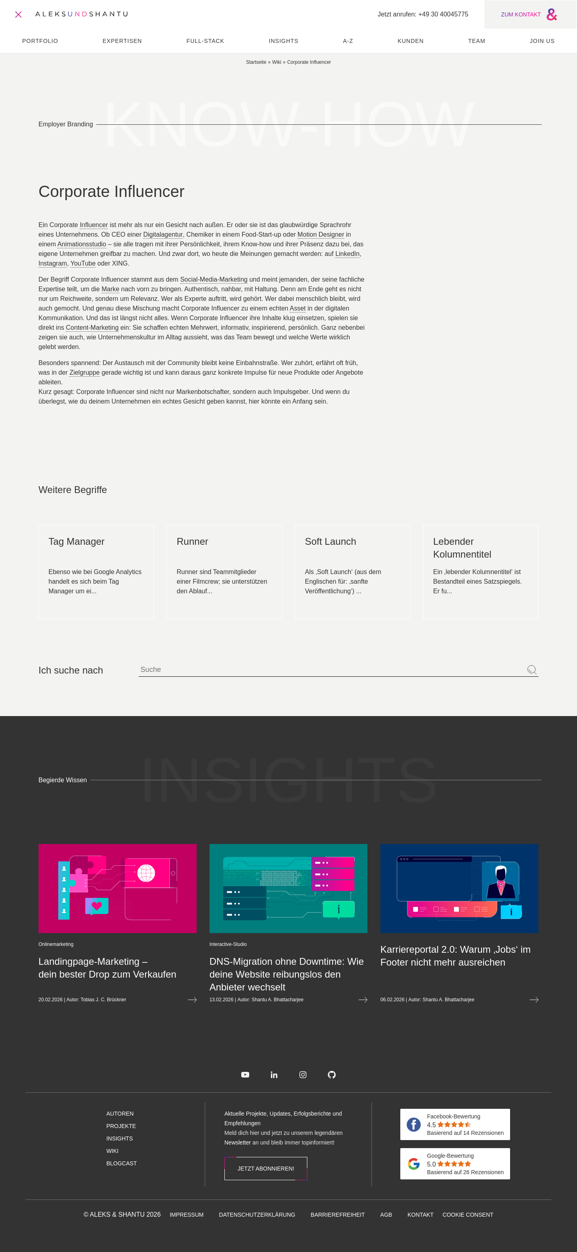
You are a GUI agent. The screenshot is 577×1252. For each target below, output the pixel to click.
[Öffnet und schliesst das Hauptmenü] (18, 14)
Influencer (94, 224)
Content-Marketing (92, 327)
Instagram (52, 263)
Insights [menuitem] (284, 41)
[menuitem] (245, 1075)
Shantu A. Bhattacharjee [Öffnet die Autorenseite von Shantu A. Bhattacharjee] (248, 999)
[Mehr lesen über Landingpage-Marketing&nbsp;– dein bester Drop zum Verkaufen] (88, 968)
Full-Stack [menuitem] (205, 41)
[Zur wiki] (276, 61)
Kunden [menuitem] (410, 41)
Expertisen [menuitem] (122, 41)
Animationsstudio (81, 244)
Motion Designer (321, 234)
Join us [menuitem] (542, 41)
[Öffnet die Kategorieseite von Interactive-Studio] (198, 944)
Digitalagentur (163, 234)
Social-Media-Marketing (214, 279)
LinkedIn (347, 253)
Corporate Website (463, 244)
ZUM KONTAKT (530, 14)
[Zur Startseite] (81, 14)
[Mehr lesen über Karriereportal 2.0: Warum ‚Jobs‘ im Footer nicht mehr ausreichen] (430, 956)
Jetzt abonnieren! (265, 1168)
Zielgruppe (84, 372)
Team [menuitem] (476, 41)
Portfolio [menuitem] (40, 41)
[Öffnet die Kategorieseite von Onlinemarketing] (26, 944)
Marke (110, 289)
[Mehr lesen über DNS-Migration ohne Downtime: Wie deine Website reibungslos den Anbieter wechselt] (259, 974)
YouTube (83, 263)
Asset (298, 308)
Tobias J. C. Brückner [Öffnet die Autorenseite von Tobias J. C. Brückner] (74, 999)
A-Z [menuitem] (348, 41)
